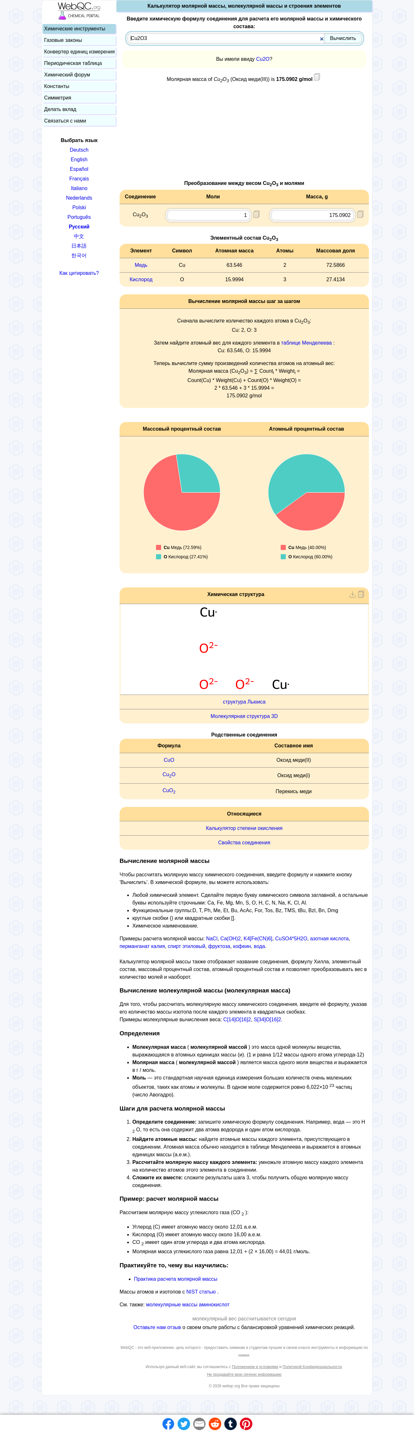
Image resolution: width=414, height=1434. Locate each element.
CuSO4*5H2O (291, 938)
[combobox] (244, 38)
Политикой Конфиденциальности (312, 1367)
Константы (56, 86)
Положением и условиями (255, 1367)
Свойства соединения (244, 842)
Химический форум (67, 74)
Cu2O (262, 59)
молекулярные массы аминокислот (188, 1304)
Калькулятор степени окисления (244, 828)
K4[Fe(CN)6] (258, 938)
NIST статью (201, 1292)
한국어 (79, 255)
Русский (79, 226)
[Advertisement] (244, 134)
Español (79, 169)
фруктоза (219, 946)
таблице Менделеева (306, 343)
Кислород (141, 279)
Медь (141, 265)
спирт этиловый (186, 946)
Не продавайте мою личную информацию (244, 1374)
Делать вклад (60, 109)
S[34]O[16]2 (267, 1019)
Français (79, 178)
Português (79, 217)
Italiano (79, 188)
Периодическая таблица (73, 63)
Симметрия (57, 97)
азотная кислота (329, 938)
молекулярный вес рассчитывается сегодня (244, 1318)
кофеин (242, 946)
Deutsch (79, 150)
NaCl (212, 938)
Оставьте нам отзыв (157, 1327)
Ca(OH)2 (230, 938)
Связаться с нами (65, 120)
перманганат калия (142, 946)
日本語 (79, 246)
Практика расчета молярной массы (175, 1279)
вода (259, 946)
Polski (79, 207)
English (79, 159)
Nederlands (79, 198)
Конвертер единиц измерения (79, 51)
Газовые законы (63, 40)
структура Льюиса (244, 702)
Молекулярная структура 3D (244, 716)
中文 (79, 236)
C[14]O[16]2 (237, 1019)
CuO (169, 760)
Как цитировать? (79, 273)
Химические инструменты (74, 28)
